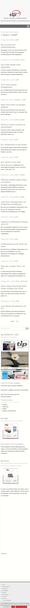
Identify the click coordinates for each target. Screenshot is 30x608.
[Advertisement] (15, 4)
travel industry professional (15, 18)
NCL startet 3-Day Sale (11, 162)
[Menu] (28, 26)
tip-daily (4, 418)
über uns (4, 598)
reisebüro (17, 100)
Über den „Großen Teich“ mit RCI (13, 267)
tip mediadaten (7, 600)
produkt (21, 120)
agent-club (4, 588)
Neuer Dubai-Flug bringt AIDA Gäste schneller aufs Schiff (13, 287)
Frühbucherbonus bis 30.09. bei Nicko (14, 245)
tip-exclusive (5, 594)
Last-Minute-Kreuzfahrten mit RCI (13, 307)
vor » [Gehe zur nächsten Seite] (17, 321)
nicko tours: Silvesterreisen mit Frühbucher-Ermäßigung (13, 203)
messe (22, 60)
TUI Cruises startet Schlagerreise (9, 86)
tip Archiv (4, 596)
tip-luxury (5, 461)
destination (24, 281)
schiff (17, 40)
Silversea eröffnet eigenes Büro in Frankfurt (14, 181)
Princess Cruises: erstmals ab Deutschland (13, 125)
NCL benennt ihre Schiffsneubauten (8, 46)
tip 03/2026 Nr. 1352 (10, 334)
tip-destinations (6, 586)
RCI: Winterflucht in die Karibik (14, 144)
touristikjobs (5, 590)
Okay (13, 606)
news (3, 584)
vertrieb (22, 175)
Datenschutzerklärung (21, 606)
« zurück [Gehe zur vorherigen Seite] (12, 321)
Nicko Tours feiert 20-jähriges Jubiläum (13, 106)
